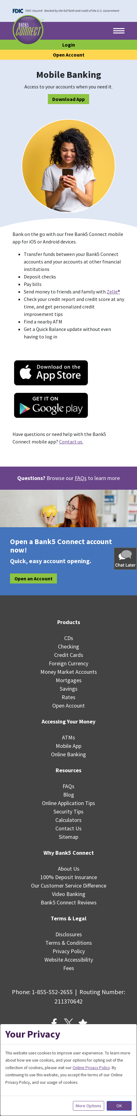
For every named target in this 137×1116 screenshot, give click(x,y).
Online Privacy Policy (91, 1067)
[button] (126, 558)
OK (119, 1105)
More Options (88, 1105)
